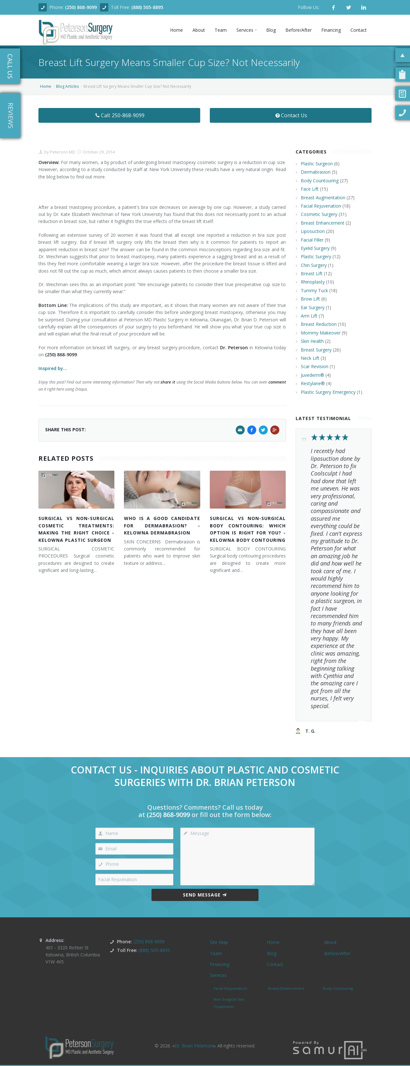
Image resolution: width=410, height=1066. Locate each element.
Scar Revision (314, 366)
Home (45, 86)
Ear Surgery (312, 307)
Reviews (10, 115)
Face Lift (310, 189)
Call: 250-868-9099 (119, 115)
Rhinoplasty (313, 282)
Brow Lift (310, 299)
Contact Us (290, 115)
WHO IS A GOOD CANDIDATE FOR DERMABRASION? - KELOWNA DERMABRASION (162, 525)
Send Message (205, 895)
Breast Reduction (319, 324)
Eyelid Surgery (315, 248)
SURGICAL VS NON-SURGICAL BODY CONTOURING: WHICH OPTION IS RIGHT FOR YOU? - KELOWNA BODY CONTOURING (248, 529)
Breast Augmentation (323, 197)
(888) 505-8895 (147, 7)
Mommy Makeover (320, 333)
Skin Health (312, 341)
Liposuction (313, 231)
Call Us (10, 66)
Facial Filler (312, 240)
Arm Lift (309, 316)
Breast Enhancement (322, 223)
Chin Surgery (314, 265)
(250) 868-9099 (81, 7)
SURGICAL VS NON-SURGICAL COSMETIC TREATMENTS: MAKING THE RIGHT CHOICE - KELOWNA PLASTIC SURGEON (76, 529)
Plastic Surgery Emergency (328, 392)
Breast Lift (312, 273)
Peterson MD (62, 152)
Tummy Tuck (314, 290)
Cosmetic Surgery (319, 214)
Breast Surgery (316, 350)
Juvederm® (312, 375)
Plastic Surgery (316, 256)
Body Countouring (320, 181)
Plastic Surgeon (317, 164)
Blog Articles (67, 86)
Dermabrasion (316, 172)
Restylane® (313, 383)
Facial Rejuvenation (321, 206)
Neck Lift (310, 358)
